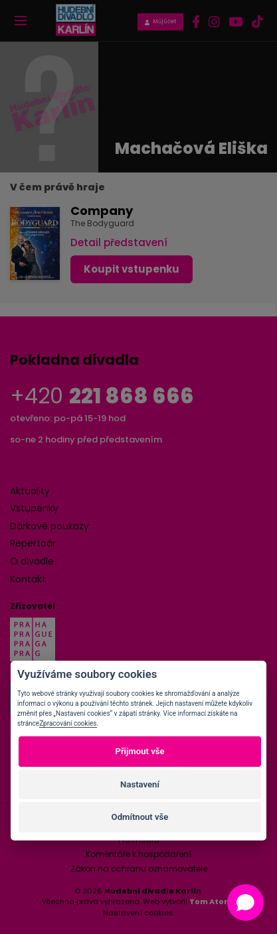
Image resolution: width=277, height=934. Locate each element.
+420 (102, 396)
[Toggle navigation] (20, 20)
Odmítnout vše (140, 817)
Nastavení (139, 784)
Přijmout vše (139, 751)
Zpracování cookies (67, 723)
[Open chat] (245, 902)
